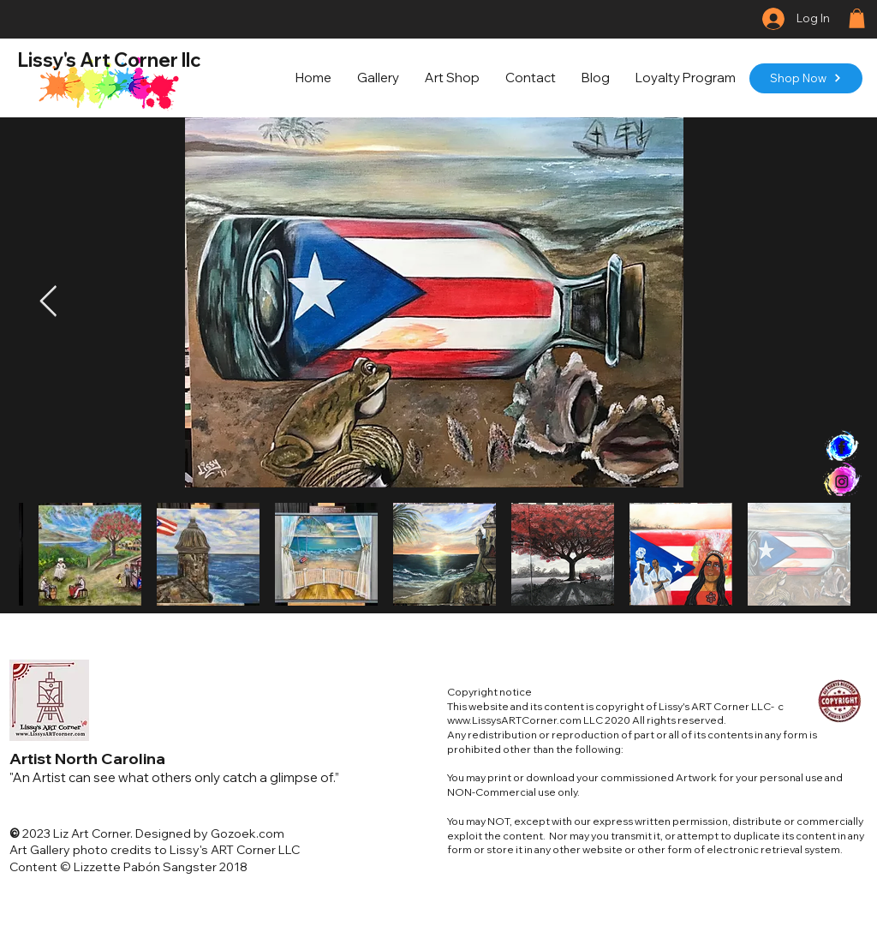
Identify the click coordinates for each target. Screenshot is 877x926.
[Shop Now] (805, 78)
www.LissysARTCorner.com (514, 720)
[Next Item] (48, 302)
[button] (857, 18)
